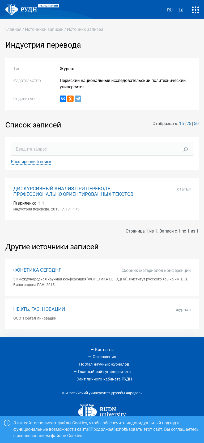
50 (196, 123)
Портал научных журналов (104, 364)
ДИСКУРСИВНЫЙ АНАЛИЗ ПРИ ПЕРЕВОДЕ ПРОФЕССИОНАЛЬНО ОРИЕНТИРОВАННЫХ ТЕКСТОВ (73, 191)
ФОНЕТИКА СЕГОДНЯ (37, 270)
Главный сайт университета (104, 371)
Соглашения (104, 356)
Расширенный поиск (31, 161)
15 (181, 123)
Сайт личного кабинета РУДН (104, 379)
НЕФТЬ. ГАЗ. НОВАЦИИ (39, 309)
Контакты (104, 349)
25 (188, 123)
